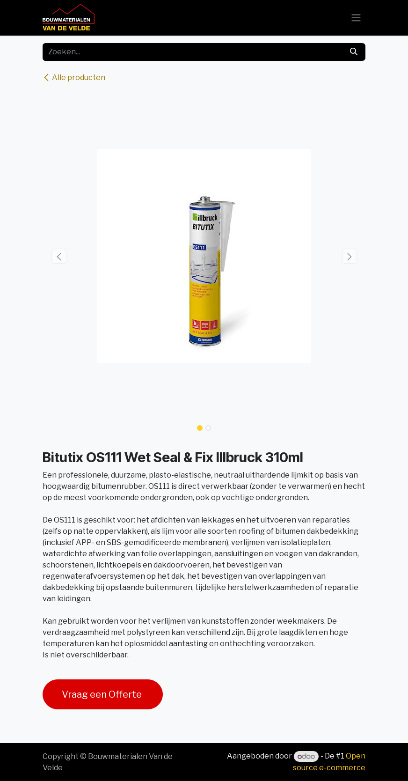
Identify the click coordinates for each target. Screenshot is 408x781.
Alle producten (74, 77)
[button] (59, 256)
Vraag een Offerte (103, 694)
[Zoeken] (353, 52)
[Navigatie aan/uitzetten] (356, 18)
